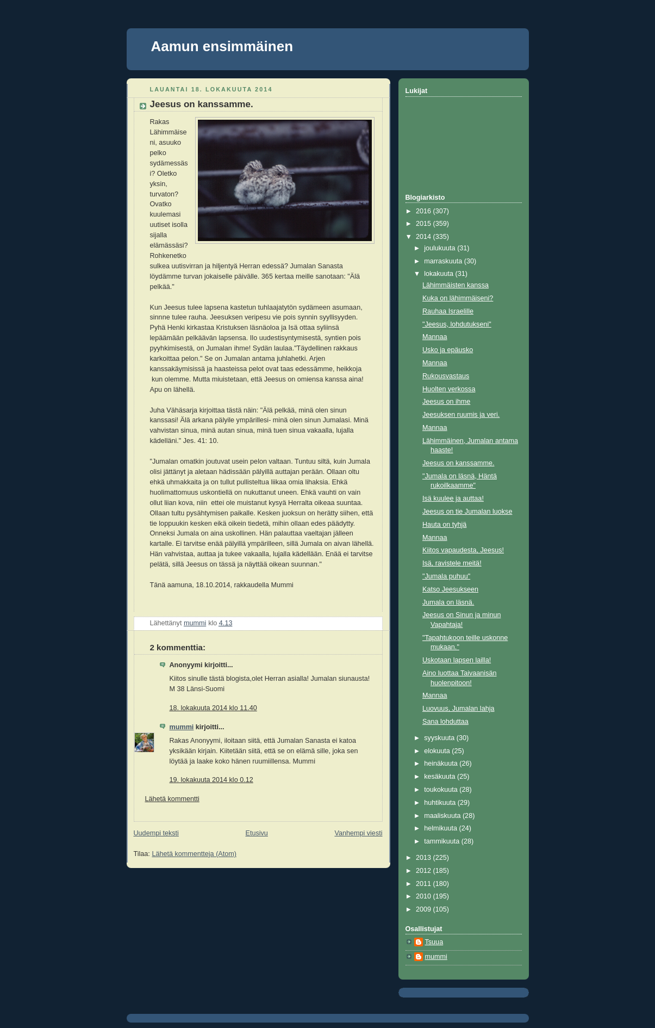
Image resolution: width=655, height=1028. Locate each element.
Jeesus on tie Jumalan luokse (467, 511)
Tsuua (434, 942)
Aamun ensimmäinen (222, 46)
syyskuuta (440, 738)
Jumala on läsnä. (448, 602)
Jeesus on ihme (446, 401)
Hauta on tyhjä (444, 524)
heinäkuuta (441, 763)
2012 (424, 871)
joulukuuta (440, 248)
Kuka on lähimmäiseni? (457, 298)
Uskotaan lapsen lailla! (456, 660)
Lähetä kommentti (172, 799)
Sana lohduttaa (445, 721)
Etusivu (256, 833)
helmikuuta (441, 828)
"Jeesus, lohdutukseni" (456, 324)
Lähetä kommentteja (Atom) (194, 854)
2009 (424, 909)
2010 (424, 896)
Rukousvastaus (445, 376)
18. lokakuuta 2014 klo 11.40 (213, 708)
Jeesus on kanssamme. (458, 463)
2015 (424, 223)
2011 (424, 884)
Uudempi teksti (156, 833)
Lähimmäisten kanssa (455, 285)
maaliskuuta (443, 816)
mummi (182, 727)
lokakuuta (439, 274)
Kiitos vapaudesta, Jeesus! (463, 550)
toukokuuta (441, 789)
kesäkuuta (440, 776)
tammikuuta (442, 841)
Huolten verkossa (448, 389)
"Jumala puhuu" (446, 576)
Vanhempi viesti (358, 833)
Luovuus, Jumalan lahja (458, 708)
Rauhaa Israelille (447, 311)
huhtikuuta (441, 803)
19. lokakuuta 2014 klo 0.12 (211, 780)
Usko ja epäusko (447, 350)
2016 (424, 211)
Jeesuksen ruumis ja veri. (461, 414)
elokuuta (438, 751)
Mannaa (434, 337)
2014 (424, 237)
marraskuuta (444, 261)
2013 (424, 857)
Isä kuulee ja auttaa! (453, 498)
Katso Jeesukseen (450, 589)
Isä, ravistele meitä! (452, 563)
